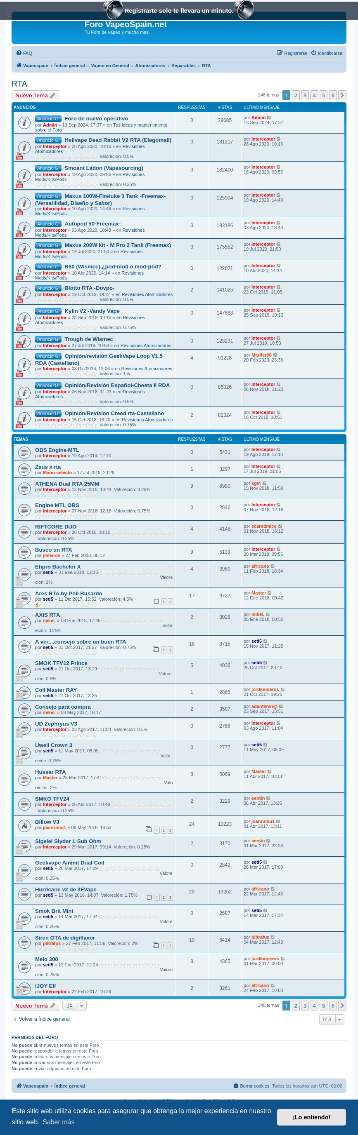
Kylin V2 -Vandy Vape (91, 311)
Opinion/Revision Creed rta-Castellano (114, 413)
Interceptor (54, 146)
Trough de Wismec (88, 339)
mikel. (49, 620)
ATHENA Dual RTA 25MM (67, 484)
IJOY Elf (45, 986)
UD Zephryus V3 (56, 724)
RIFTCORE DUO (55, 527)
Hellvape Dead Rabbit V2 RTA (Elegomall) (117, 140)
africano (260, 566)
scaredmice (264, 526)
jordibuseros (265, 689)
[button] (342, 95)
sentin (258, 798)
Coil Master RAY (56, 690)
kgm (256, 483)
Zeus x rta (48, 467)
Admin (50, 124)
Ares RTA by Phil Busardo (68, 593)
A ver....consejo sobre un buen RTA (80, 642)
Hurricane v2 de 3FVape (66, 889)
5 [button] (323, 95)
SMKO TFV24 (52, 799)
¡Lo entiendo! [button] (311, 1117)
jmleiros (51, 555)
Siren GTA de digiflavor (65, 938)
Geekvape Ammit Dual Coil (69, 863)
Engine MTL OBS (57, 505)
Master (258, 592)
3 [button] (304, 95)
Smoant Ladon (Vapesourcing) (103, 168)
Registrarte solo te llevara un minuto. (179, 11)
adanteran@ (264, 706)
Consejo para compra (63, 707)
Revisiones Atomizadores (147, 294)
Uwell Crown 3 (53, 745)
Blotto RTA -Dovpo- (89, 288)
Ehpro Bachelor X (58, 567)
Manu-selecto (57, 472)
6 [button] (333, 95)
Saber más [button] (58, 1122)
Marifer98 (261, 354)
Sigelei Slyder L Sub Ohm (68, 841)
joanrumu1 (54, 827)
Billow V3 (47, 822)
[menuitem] (24, 53)
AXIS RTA (47, 615)
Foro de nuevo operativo (96, 118)
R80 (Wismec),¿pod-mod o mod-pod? (112, 266)
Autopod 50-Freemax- (92, 224)
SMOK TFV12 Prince (61, 663)
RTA (19, 83)
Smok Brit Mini (54, 911)
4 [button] (314, 95)
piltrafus (52, 943)
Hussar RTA (50, 772)
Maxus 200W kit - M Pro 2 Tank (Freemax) (117, 245)
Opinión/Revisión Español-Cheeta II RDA (117, 385)
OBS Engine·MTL (57, 450)
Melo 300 (46, 959)
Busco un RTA (53, 550)
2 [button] (295, 95)
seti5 (48, 572)
